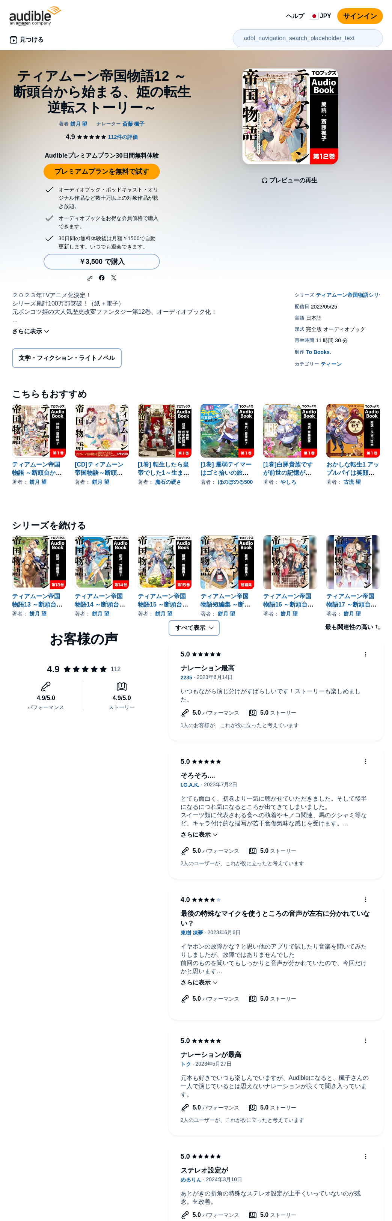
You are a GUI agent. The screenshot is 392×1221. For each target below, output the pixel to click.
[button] (90, 279)
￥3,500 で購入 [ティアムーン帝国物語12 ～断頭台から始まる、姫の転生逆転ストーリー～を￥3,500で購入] (102, 261)
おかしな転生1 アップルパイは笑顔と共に (352, 472)
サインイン (360, 16)
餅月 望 (38, 482)
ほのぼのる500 (235, 482)
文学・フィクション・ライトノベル (67, 358)
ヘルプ (295, 16)
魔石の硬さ (168, 482)
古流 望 (352, 482)
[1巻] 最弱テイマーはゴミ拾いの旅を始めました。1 (226, 472)
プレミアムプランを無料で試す (101, 171)
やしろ (288, 482)
